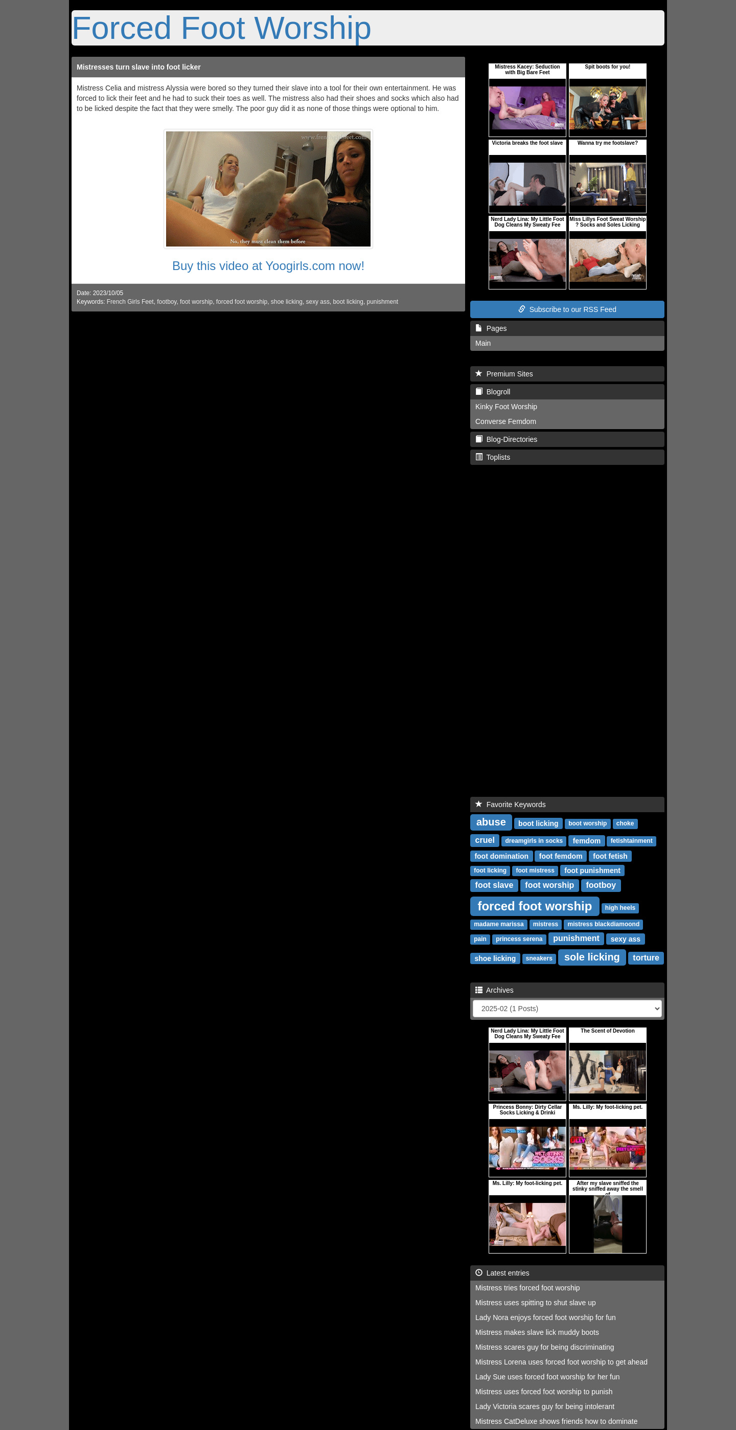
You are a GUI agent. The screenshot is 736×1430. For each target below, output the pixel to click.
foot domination (501, 856)
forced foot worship (241, 301)
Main (483, 343)
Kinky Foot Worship (506, 407)
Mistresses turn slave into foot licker (139, 67)
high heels (620, 907)
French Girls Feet (130, 301)
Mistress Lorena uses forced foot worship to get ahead (561, 1362)
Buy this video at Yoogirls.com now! (268, 266)
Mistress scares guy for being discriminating (544, 1347)
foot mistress (535, 870)
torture (646, 957)
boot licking (348, 301)
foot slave (494, 885)
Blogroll (492, 392)
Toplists (492, 457)
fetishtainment (632, 840)
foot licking (490, 870)
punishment (382, 301)
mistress (545, 924)
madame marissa (498, 924)
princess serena (519, 939)
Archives (494, 990)
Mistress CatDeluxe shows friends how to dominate (556, 1421)
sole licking (592, 957)
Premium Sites (504, 374)
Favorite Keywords (510, 804)
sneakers (539, 958)
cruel (485, 840)
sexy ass (318, 301)
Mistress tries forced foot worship (527, 1288)
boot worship (587, 823)
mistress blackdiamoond (604, 924)
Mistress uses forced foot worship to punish (543, 1392)
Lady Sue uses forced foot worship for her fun (547, 1377)
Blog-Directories (506, 439)
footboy (166, 301)
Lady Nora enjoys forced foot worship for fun (545, 1317)
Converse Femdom (505, 421)
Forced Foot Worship (222, 28)
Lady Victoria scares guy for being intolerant (544, 1406)
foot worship (196, 301)
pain (480, 939)
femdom (587, 840)
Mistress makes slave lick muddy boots (537, 1332)
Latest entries (502, 1273)
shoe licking (287, 301)
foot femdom (561, 856)
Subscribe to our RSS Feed (567, 309)
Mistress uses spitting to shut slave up (535, 1303)
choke (625, 823)
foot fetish (610, 856)
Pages (491, 328)
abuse (491, 822)
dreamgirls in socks (534, 840)
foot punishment (592, 870)
